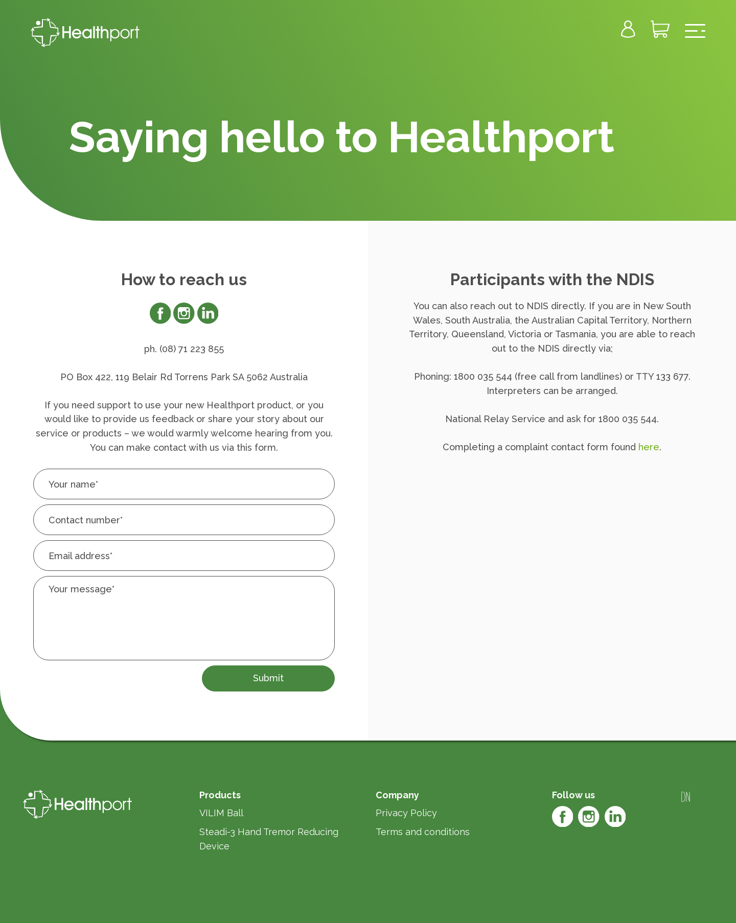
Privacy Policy (406, 812)
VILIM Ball (221, 812)
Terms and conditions (423, 831)
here (648, 447)
